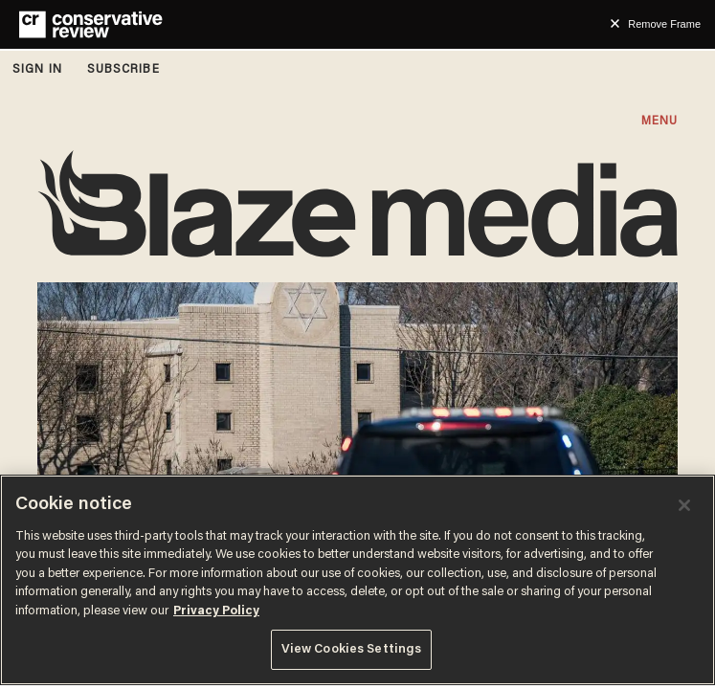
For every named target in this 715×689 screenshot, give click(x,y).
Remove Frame (664, 24)
